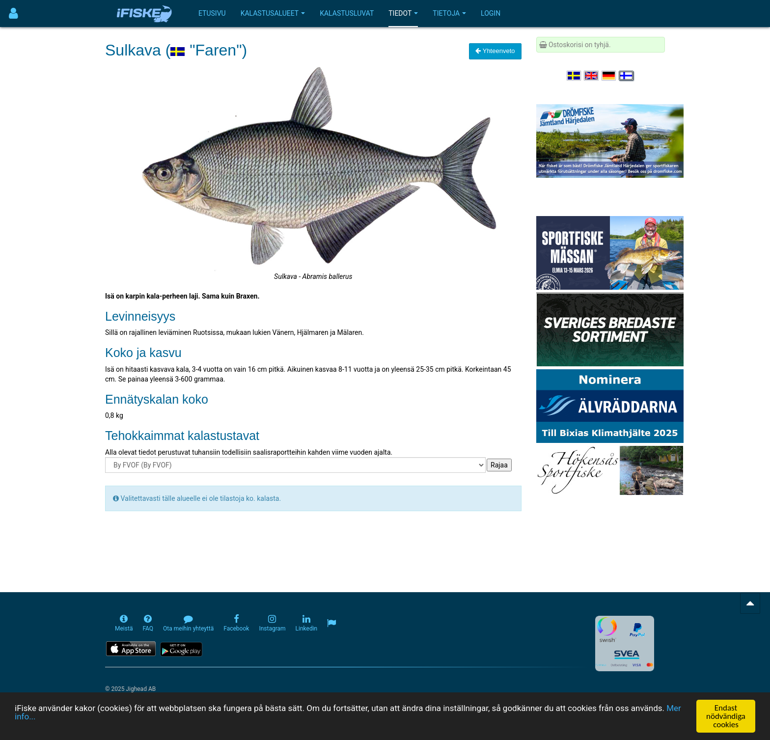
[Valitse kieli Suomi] (626, 76)
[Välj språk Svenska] (574, 76)
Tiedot (403, 13)
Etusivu (212, 13)
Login (490, 13)
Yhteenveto (495, 51)
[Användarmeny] (13, 13)
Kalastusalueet (273, 13)
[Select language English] (592, 76)
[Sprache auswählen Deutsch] (609, 76)
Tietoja (449, 13)
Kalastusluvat (347, 13)
